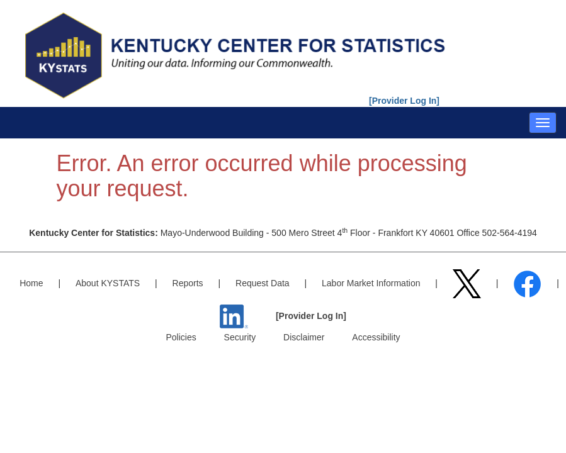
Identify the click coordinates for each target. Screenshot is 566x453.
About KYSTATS (108, 283)
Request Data (262, 283)
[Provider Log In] (404, 101)
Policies (181, 337)
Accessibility (376, 337)
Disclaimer (303, 337)
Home (31, 283)
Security (240, 337)
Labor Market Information (371, 283)
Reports (188, 283)
